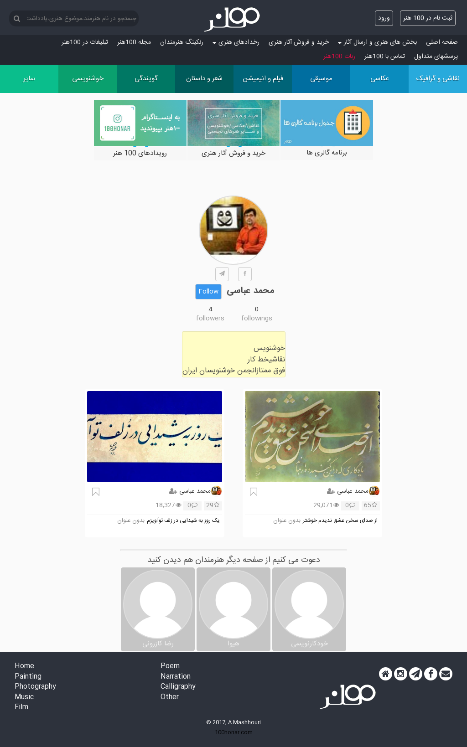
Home (24, 666)
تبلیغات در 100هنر (85, 42)
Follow (208, 291)
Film (21, 707)
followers (210, 318)
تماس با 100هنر (384, 56)
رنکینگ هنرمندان (181, 42)
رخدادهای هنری (236, 42)
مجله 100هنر (134, 42)
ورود (384, 18)
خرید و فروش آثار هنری (299, 42)
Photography (35, 687)
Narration (176, 677)
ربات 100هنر (339, 56)
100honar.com (234, 732)
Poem (170, 666)
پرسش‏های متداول (436, 56)
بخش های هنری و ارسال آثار (377, 42)
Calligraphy (178, 687)
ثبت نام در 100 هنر (427, 18)
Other (170, 697)
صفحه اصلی (442, 42)
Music (24, 697)
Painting (28, 677)
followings (256, 318)
